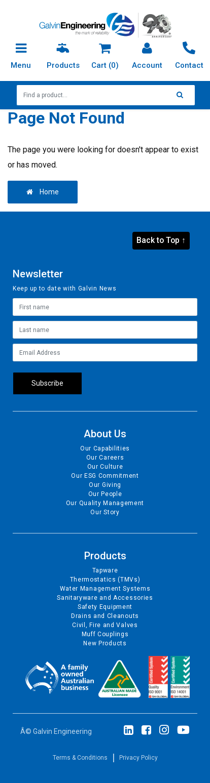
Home (42, 192)
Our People (105, 494)
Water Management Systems (105, 588)
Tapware (105, 570)
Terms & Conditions (80, 757)
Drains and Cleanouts (105, 616)
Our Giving (105, 484)
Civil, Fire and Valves (104, 625)
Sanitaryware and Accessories (105, 597)
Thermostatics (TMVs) (105, 579)
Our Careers (105, 457)
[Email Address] (105, 352)
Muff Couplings (105, 634)
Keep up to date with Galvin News (64, 288)
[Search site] (182, 95)
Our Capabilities (105, 448)
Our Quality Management (105, 503)
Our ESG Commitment (105, 475)
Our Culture (105, 466)
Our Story (104, 512)
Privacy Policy (138, 757)
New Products (104, 643)
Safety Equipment (105, 606)
